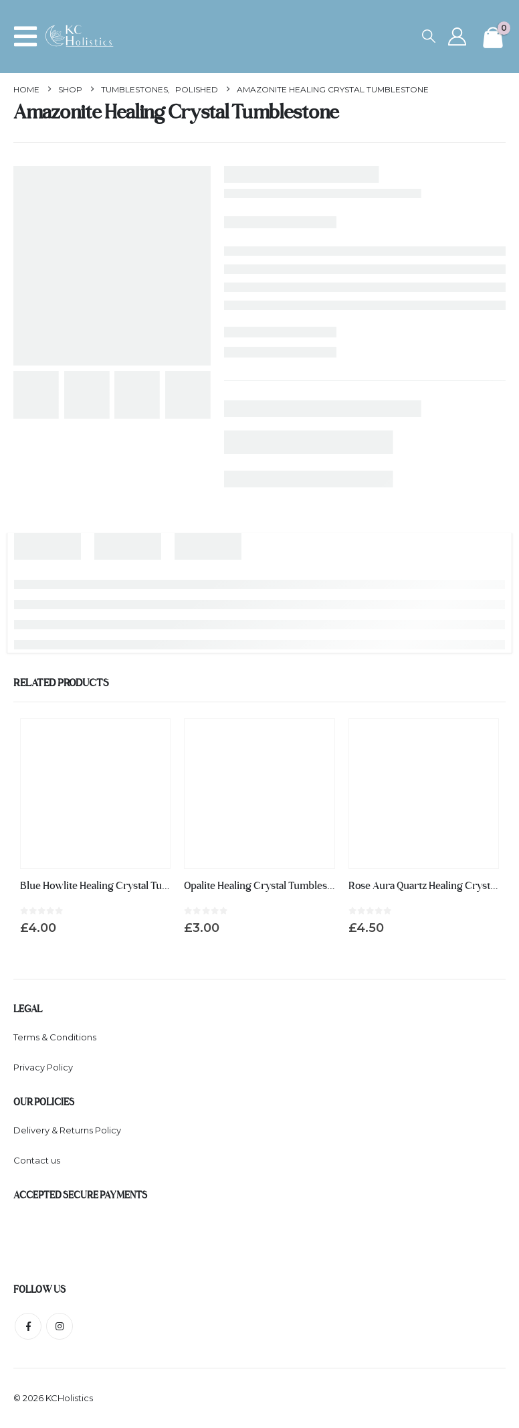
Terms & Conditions (54, 1037)
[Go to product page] (95, 793)
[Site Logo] (82, 36)
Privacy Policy (43, 1067)
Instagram (59, 1326)
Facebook (28, 1326)
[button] (29, 36)
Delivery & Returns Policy (67, 1130)
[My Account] (457, 36)
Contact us (36, 1160)
